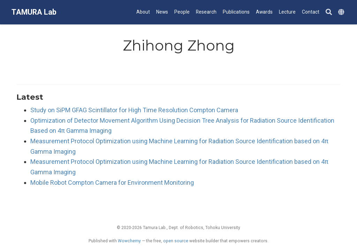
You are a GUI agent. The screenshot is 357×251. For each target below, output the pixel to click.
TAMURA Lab (34, 12)
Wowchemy (129, 240)
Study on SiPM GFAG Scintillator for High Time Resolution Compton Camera (134, 110)
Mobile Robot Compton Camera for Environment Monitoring (112, 182)
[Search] (329, 12)
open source (175, 240)
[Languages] (342, 12)
